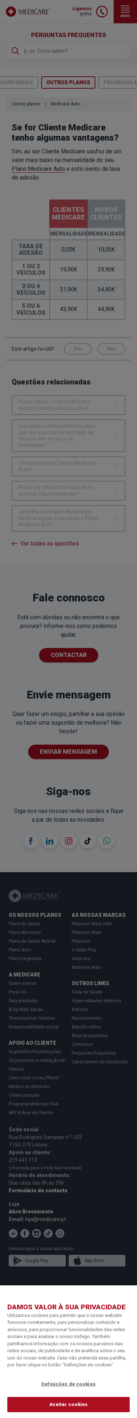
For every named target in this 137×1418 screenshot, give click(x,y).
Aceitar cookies (68, 1404)
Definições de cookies (68, 1384)
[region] (68, 1351)
